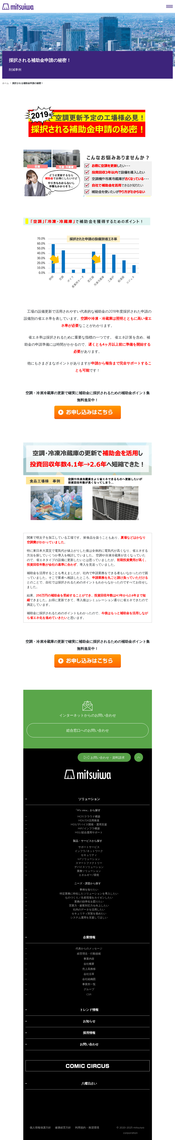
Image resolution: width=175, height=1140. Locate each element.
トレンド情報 (89, 1010)
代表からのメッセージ (89, 948)
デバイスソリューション (89, 867)
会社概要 (89, 963)
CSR (88, 994)
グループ (89, 989)
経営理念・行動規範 (89, 953)
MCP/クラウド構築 (88, 816)
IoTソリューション (89, 859)
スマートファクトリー (89, 863)
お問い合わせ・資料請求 (104, 758)
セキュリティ (89, 855)
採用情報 (89, 1033)
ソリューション (89, 799)
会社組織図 (89, 979)
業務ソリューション (89, 871)
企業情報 (89, 937)
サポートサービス (89, 847)
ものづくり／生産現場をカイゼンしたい (89, 897)
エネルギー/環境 (89, 875)
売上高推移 (89, 968)
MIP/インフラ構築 (89, 828)
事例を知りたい (89, 889)
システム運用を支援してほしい (89, 917)
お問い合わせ (89, 1044)
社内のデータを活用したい (89, 909)
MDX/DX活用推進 (88, 820)
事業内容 (89, 958)
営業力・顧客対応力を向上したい (89, 905)
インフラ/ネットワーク (89, 851)
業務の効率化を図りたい (89, 901)
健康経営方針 (63, 1127)
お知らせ (89, 1021)
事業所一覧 (89, 984)
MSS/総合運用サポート (89, 832)
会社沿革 (89, 974)
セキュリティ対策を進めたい (89, 913)
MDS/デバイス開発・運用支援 (89, 824)
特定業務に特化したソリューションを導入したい (89, 893)
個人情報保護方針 (40, 1127)
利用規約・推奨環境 (87, 1127)
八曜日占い (89, 1083)
